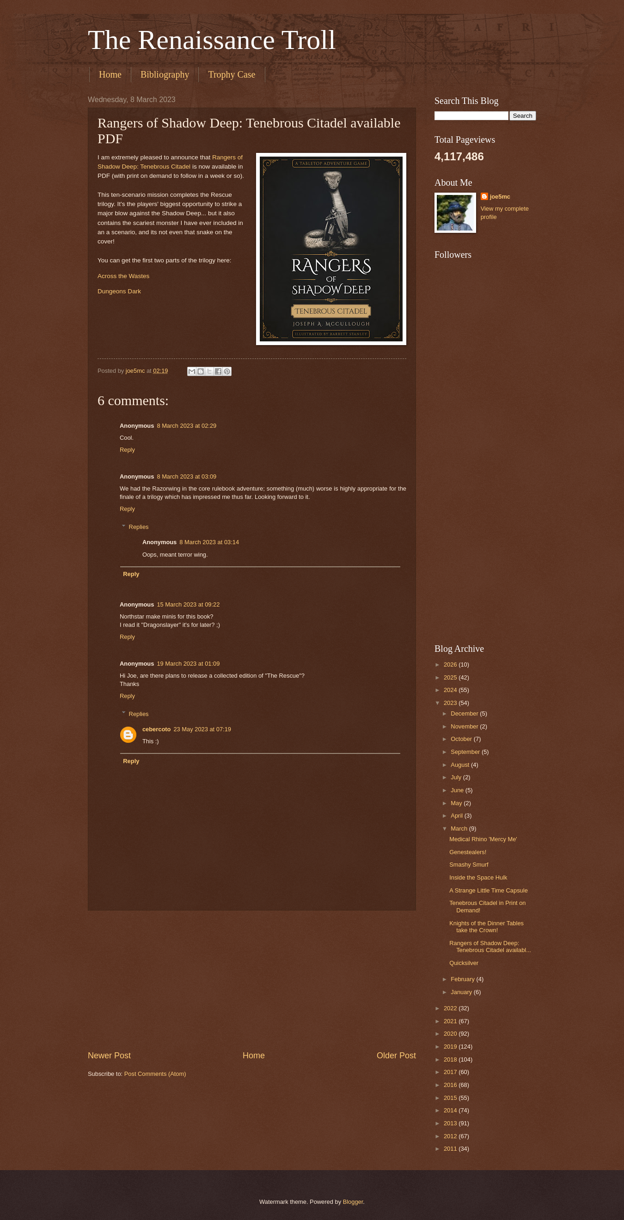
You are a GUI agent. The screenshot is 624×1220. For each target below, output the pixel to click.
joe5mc (500, 196)
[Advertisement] (252, 980)
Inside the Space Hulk (478, 877)
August (461, 764)
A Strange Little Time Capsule (488, 890)
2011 (451, 1148)
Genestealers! (467, 852)
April (457, 815)
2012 (451, 1136)
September (466, 751)
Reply (127, 449)
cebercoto (156, 729)
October (462, 738)
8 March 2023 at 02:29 (186, 425)
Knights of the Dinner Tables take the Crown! (486, 927)
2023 (451, 702)
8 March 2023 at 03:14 (209, 542)
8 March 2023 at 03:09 (186, 476)
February (463, 979)
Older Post (396, 1055)
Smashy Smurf (468, 864)
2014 (451, 1110)
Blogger (353, 1201)
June (458, 790)
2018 (451, 1059)
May (457, 803)
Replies (139, 526)
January (462, 992)
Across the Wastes (123, 276)
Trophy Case (231, 74)
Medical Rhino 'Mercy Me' (483, 839)
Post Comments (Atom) (155, 1073)
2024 (451, 689)
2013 (451, 1123)
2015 (451, 1097)
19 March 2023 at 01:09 (188, 663)
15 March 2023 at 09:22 (188, 604)
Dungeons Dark (119, 291)
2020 (451, 1033)
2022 (451, 1008)
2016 (451, 1084)
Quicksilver (463, 962)
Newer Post (109, 1055)
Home (110, 74)
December (465, 713)
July (457, 777)
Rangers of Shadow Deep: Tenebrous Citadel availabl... (490, 946)
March (460, 828)
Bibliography (165, 74)
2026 (451, 664)
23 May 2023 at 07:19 (202, 729)
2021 (451, 1021)
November (465, 726)
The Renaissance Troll (212, 39)
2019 (451, 1046)
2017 (451, 1071)
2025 (451, 677)
